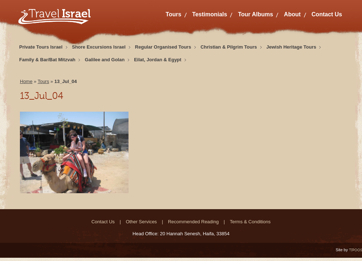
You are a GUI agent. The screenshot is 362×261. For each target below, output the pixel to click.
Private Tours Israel (41, 47)
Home (26, 81)
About (292, 14)
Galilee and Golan (105, 59)
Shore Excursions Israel (99, 47)
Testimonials (209, 14)
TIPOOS (355, 250)
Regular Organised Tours (163, 47)
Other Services (141, 221)
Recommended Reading (193, 221)
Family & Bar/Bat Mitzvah (47, 59)
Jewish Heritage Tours (291, 47)
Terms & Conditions (250, 221)
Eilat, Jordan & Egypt (157, 59)
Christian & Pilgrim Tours (229, 47)
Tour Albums (255, 14)
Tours (173, 14)
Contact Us (327, 14)
